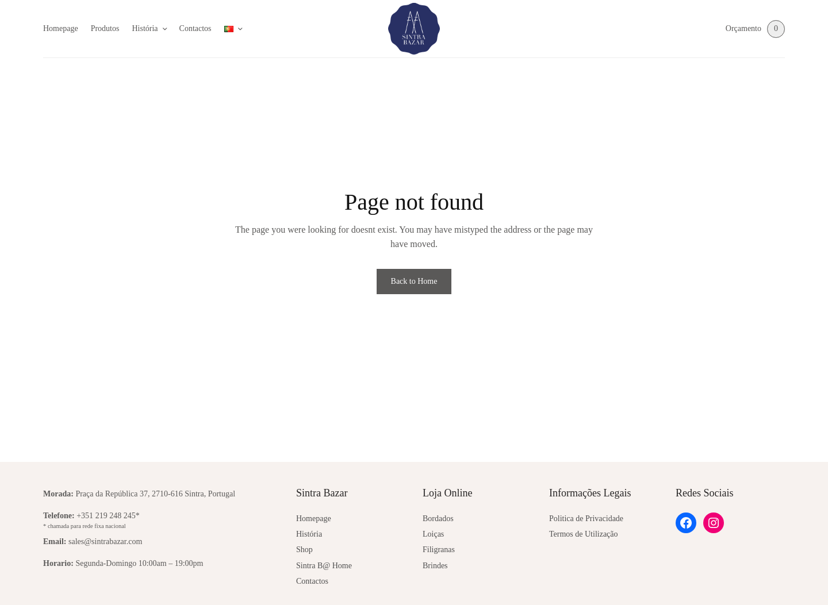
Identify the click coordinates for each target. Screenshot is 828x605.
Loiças (433, 534)
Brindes (435, 565)
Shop (304, 549)
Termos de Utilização (583, 534)
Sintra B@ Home (324, 565)
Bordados (438, 518)
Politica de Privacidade (586, 518)
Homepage (60, 28)
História (145, 28)
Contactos (195, 28)
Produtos (105, 28)
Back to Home (414, 281)
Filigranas (439, 549)
